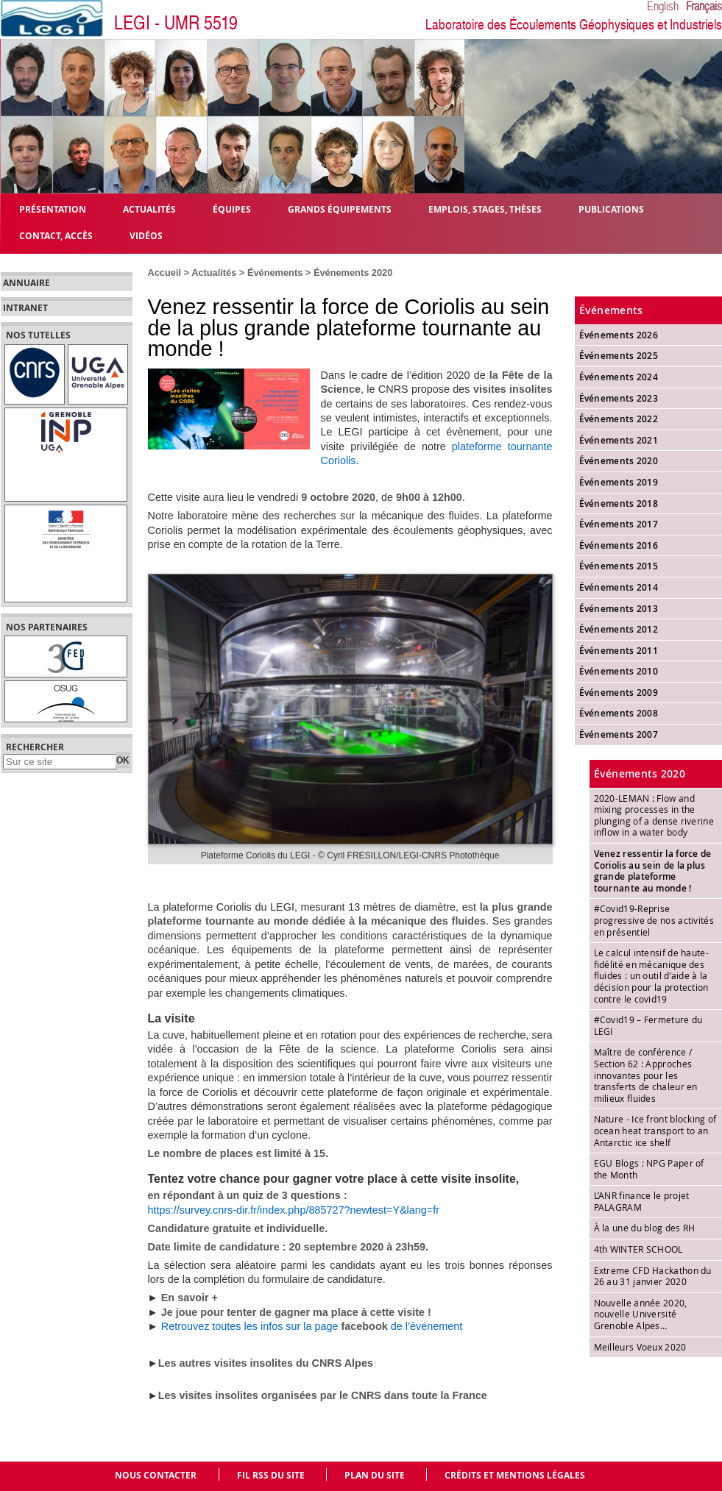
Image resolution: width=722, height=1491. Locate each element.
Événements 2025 (619, 355)
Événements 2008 (619, 713)
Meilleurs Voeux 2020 (640, 1347)
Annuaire (26, 283)
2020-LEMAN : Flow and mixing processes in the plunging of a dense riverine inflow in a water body (654, 815)
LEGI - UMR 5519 (176, 23)
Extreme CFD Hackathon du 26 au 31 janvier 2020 (653, 1276)
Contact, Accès (56, 235)
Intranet (25, 308)
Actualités (213, 272)
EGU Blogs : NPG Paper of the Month (649, 1169)
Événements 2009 (619, 692)
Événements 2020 (353, 272)
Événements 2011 (619, 650)
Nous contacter (156, 1475)
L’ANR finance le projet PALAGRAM (642, 1201)
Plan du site (374, 1475)
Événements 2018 (619, 503)
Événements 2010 (619, 671)
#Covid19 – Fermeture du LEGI (648, 1025)
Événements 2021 (619, 440)
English (663, 7)
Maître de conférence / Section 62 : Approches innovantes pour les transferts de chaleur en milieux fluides (646, 1074)
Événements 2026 (619, 335)
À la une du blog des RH (645, 1228)
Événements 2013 (619, 608)
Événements (274, 272)
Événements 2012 (619, 629)
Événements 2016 (619, 545)
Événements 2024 (619, 377)
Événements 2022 (619, 419)
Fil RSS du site (271, 1475)
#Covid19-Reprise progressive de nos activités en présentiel (654, 920)
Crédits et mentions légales (515, 1475)
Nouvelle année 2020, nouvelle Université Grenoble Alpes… (640, 1314)
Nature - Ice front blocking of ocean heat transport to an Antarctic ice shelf (655, 1130)
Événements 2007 (619, 734)
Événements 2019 (619, 482)
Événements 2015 (619, 566)
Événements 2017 (619, 524)
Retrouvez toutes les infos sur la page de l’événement (312, 1326)
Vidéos (146, 235)
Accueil (165, 272)
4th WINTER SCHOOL (638, 1249)
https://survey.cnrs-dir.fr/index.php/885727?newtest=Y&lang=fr (294, 1210)
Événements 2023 (619, 398)
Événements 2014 (619, 587)
